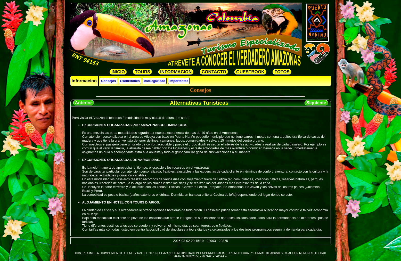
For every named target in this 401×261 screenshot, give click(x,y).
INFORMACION (176, 71)
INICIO (118, 71)
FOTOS (281, 71)
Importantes (178, 81)
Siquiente (316, 102)
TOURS (142, 71)
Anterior (83, 102)
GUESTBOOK (250, 71)
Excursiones (130, 81)
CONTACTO (214, 71)
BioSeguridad (154, 81)
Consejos (108, 81)
